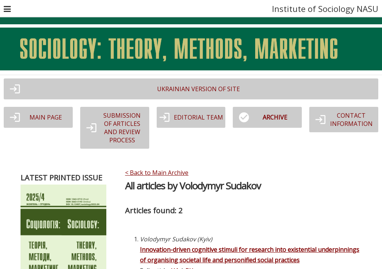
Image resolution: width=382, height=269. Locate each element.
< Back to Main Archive (156, 172)
